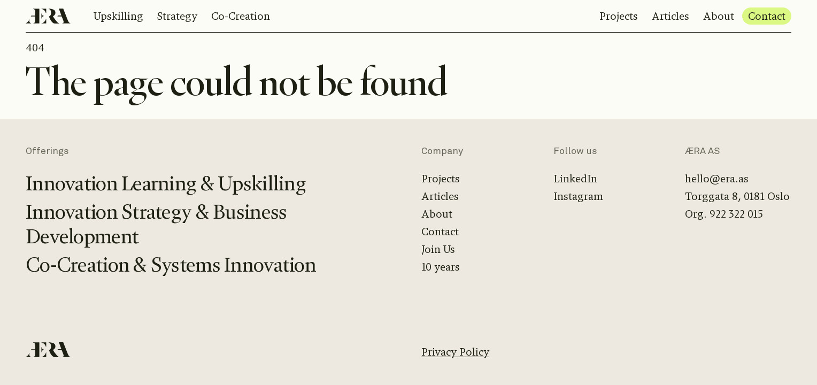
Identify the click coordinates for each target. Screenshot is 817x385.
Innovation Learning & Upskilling (166, 184)
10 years (440, 267)
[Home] (48, 16)
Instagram (578, 196)
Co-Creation (240, 16)
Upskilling (118, 16)
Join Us (438, 249)
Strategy (177, 16)
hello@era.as (717, 179)
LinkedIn (575, 179)
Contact (766, 16)
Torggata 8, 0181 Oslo (737, 196)
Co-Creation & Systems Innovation (171, 265)
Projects (618, 16)
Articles (670, 16)
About (718, 16)
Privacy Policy (455, 352)
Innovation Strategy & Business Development (156, 224)
